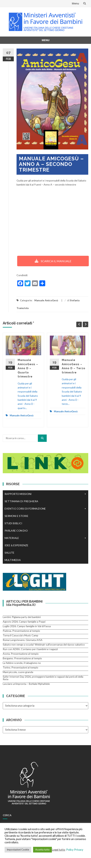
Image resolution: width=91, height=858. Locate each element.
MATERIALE (45, 538)
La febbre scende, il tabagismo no (22, 662)
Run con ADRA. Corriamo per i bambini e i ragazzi (30, 649)
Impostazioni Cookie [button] (18, 849)
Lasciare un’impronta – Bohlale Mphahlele (26, 683)
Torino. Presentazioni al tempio (20, 667)
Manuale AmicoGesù (46, 300)
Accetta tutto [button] (42, 849)
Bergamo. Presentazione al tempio (22, 658)
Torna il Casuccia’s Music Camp (20, 635)
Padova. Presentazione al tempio (21, 630)
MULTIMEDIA (13, 559)
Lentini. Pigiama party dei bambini (22, 617)
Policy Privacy (74, 849)
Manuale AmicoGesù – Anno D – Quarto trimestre (28, 368)
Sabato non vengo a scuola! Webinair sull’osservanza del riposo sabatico (44, 644)
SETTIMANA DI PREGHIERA (21, 501)
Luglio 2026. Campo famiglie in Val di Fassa (27, 626)
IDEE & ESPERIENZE (16, 545)
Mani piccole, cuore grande (18, 672)
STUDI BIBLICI (13, 523)
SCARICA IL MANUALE (50, 261)
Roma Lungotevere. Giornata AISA (22, 639)
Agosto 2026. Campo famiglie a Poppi (24, 621)
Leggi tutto (58, 849)
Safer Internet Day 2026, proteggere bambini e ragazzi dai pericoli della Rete (43, 678)
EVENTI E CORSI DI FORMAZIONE (45, 508)
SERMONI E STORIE (16, 515)
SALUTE (9, 552)
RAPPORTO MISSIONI (45, 494)
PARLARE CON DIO (16, 530)
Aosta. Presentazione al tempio (21, 653)
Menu (75, 3)
